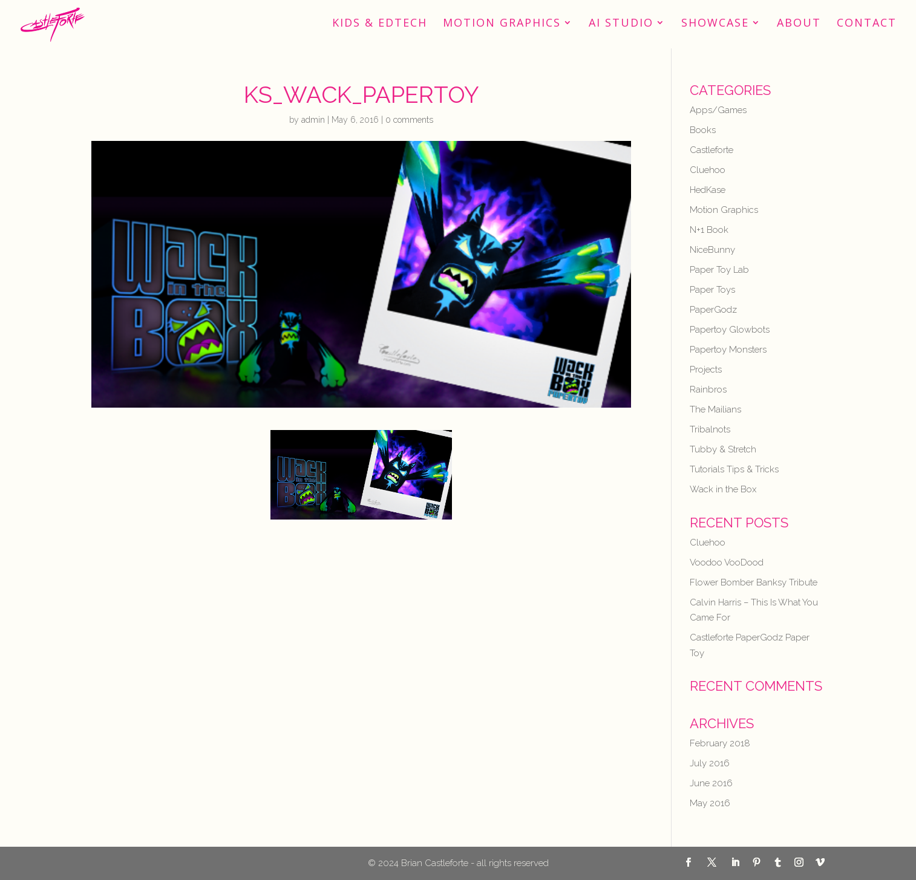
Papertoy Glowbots (730, 329)
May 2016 (710, 803)
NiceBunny (712, 249)
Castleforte (711, 150)
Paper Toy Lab (719, 269)
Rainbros (708, 389)
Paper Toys (712, 289)
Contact (867, 24)
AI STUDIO (621, 24)
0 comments (409, 120)
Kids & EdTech (379, 24)
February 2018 (720, 743)
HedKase (707, 189)
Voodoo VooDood (727, 562)
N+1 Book (709, 229)
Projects (706, 369)
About (799, 24)
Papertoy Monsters (728, 349)
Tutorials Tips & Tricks (734, 469)
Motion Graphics (502, 24)
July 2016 (710, 763)
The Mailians (715, 409)
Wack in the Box (723, 489)
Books (703, 130)
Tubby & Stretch (723, 449)
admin (313, 120)
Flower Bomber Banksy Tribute (753, 582)
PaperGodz (713, 309)
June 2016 (711, 783)
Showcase (715, 24)
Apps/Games (718, 110)
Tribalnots (710, 429)
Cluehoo (707, 170)
